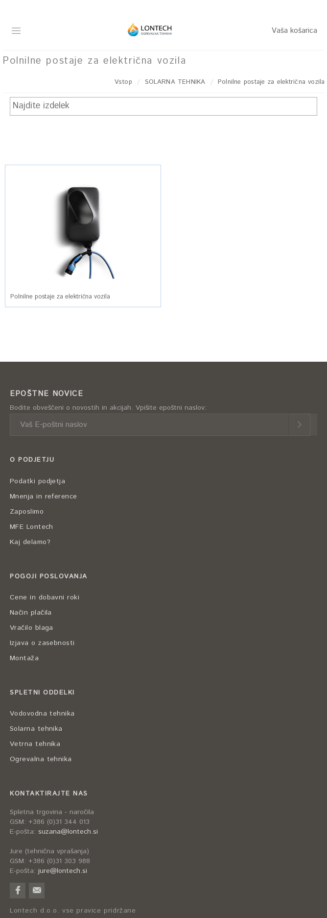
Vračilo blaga (31, 628)
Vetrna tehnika (35, 744)
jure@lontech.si (62, 871)
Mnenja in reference (43, 496)
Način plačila (31, 613)
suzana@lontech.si (68, 832)
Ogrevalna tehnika (41, 759)
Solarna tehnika (36, 729)
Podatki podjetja (37, 481)
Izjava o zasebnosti (42, 643)
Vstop (123, 82)
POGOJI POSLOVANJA (49, 576)
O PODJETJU (32, 460)
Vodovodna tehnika (42, 714)
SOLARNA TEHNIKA (175, 82)
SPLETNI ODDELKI (42, 692)
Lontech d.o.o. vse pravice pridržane (73, 911)
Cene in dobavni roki (44, 597)
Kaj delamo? (30, 542)
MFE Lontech (31, 527)
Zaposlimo (27, 512)
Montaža (24, 658)
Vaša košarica (294, 30)
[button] (83, 224)
